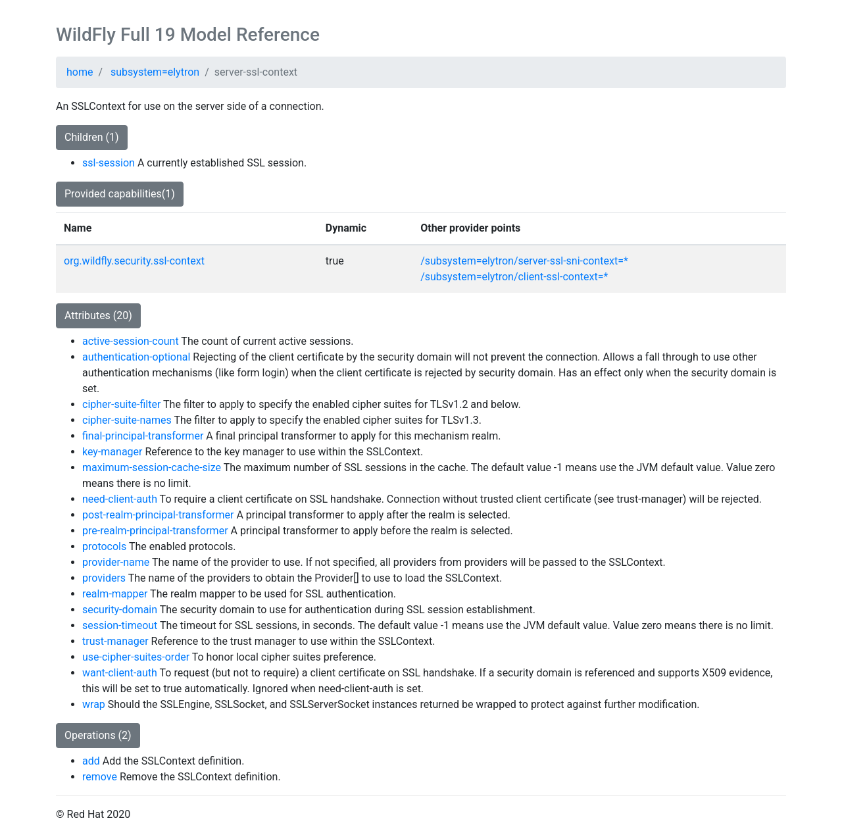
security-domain (119, 609)
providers (104, 578)
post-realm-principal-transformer (158, 515)
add (91, 761)
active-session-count (130, 341)
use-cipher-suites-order (135, 657)
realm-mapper (114, 594)
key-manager (112, 451)
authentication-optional (136, 357)
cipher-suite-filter (121, 404)
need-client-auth (119, 499)
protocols (104, 546)
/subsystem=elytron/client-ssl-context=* (514, 276)
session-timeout (119, 625)
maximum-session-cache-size (151, 467)
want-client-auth (119, 673)
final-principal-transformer (142, 436)
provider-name (115, 562)
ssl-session (108, 163)
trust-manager (115, 641)
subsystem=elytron (155, 72)
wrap (93, 704)
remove (99, 776)
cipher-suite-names (127, 420)
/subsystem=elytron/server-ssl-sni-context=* (524, 261)
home (79, 72)
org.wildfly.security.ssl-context (134, 261)
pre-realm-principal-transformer (155, 530)
